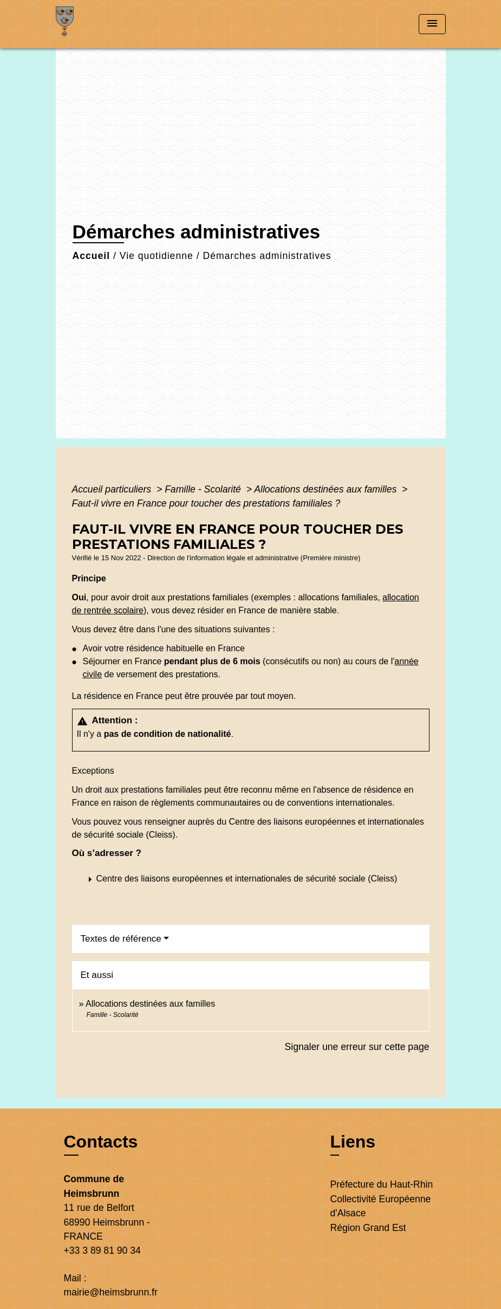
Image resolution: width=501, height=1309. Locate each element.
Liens (353, 1141)
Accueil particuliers (113, 489)
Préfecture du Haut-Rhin (381, 1184)
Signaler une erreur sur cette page (357, 1046)
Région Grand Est (368, 1227)
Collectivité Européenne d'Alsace (380, 1206)
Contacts (101, 1141)
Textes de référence (121, 939)
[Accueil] (123, 24)
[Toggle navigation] (432, 24)
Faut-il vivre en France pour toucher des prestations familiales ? (206, 503)
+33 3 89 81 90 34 (102, 1250)
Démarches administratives (267, 255)
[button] (242, 879)
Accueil (91, 255)
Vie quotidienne (156, 255)
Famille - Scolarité (204, 489)
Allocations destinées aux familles (326, 489)
